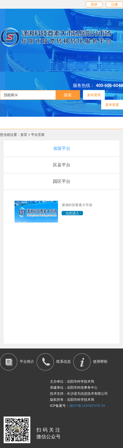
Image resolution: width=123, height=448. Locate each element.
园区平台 (61, 181)
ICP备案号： (77, 406)
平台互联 (38, 135)
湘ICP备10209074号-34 (87, 406)
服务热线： (84, 85)
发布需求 (94, 95)
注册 (114, 4)
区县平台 (61, 164)
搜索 (68, 95)
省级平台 (61, 148)
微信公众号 (48, 436)
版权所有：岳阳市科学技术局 (72, 400)
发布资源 (112, 105)
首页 (23, 135)
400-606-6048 (109, 85)
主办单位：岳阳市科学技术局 (72, 381)
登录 (94, 4)
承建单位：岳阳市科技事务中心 (74, 387)
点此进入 (72, 213)
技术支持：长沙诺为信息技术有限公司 (79, 393)
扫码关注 (49, 430)
